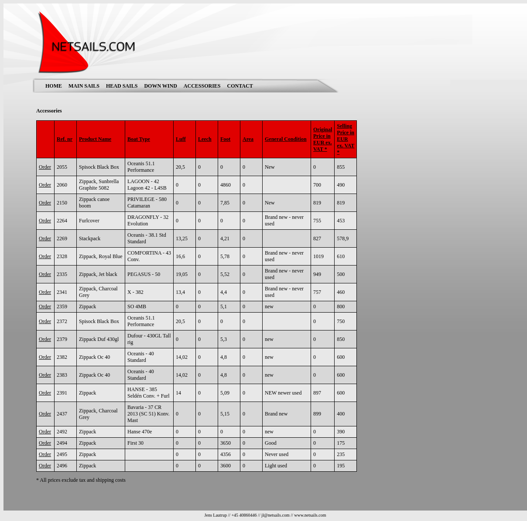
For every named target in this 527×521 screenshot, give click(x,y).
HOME (53, 86)
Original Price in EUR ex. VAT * (322, 139)
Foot (225, 139)
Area (248, 139)
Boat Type (138, 139)
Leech (205, 139)
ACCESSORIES (202, 86)
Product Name (95, 139)
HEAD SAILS (121, 86)
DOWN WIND (160, 86)
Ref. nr (64, 139)
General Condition (286, 139)
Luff (181, 139)
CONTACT (240, 86)
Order (45, 167)
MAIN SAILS (83, 86)
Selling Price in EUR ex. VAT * (345, 139)
